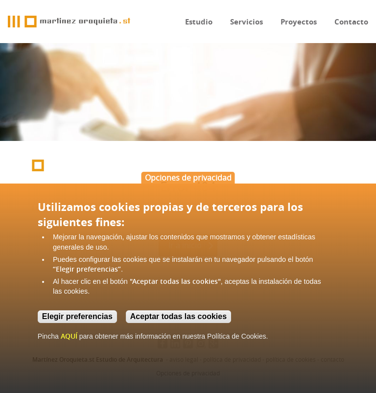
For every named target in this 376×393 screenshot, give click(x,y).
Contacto (351, 22)
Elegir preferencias (77, 316)
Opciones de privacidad (188, 177)
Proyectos (299, 22)
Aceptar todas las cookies (178, 316)
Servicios (246, 22)
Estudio (198, 22)
